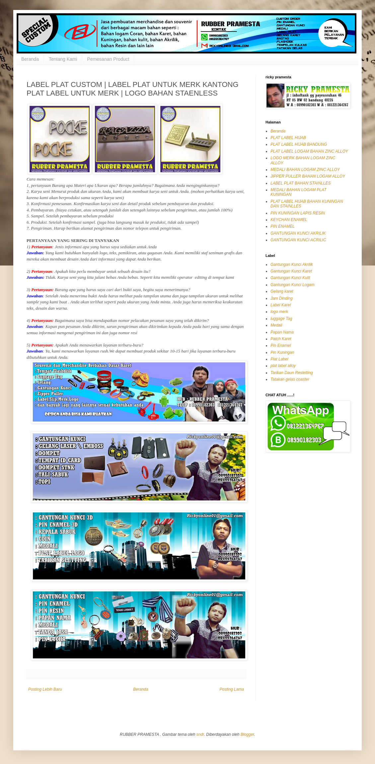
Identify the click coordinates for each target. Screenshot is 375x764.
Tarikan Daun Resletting (291, 372)
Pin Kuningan (282, 352)
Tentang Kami (63, 59)
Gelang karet (281, 291)
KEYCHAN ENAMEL (288, 219)
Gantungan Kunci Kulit (290, 277)
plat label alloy (283, 365)
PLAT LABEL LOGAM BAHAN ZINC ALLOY (309, 151)
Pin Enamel (280, 345)
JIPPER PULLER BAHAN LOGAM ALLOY (307, 176)
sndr (200, 734)
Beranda (30, 59)
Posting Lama (232, 689)
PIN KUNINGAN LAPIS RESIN (297, 213)
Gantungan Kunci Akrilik (291, 264)
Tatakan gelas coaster (289, 379)
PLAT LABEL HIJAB (288, 137)
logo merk (279, 311)
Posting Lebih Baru (45, 689)
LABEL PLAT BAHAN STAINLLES (300, 183)
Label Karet (280, 305)
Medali (276, 325)
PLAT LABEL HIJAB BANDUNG (298, 144)
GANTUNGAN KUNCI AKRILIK (298, 233)
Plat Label (279, 359)
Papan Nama (282, 332)
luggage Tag (281, 318)
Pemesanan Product (108, 59)
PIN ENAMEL (282, 226)
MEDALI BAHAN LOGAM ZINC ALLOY (305, 169)
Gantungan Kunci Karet (291, 271)
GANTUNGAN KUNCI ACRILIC (298, 240)
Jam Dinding (281, 298)
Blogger (247, 734)
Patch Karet (280, 339)
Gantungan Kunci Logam (292, 284)
